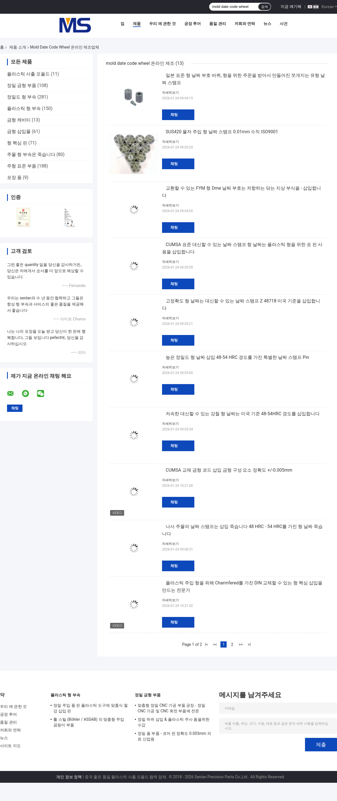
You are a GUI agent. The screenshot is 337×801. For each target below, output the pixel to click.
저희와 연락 (244, 23)
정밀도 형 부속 (21, 97)
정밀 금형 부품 (21, 85)
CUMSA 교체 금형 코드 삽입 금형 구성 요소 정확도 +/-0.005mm (229, 470)
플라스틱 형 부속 (24, 108)
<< (215, 644)
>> (241, 644)
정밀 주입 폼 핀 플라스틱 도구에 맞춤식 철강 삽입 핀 (90, 708)
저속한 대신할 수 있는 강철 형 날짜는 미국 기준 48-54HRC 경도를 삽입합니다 (243, 413)
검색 (264, 7)
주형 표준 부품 (21, 166)
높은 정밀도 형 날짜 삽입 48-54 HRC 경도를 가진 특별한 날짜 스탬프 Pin (237, 357)
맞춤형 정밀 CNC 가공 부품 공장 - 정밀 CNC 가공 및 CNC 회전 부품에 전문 (171, 708)
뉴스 (267, 23)
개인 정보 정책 (69, 777)
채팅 (174, 115)
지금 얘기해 (291, 6)
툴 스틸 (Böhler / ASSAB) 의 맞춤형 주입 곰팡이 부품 (88, 722)
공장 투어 (192, 23)
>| (249, 644)
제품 (137, 23)
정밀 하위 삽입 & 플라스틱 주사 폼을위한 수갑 (174, 722)
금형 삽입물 (19, 131)
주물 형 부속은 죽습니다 (31, 154)
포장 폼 (14, 177)
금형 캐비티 (19, 120)
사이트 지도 (10, 745)
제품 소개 (17, 47)
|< (206, 644)
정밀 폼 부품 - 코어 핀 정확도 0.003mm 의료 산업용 (174, 736)
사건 (284, 23)
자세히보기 (170, 93)
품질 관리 (217, 23)
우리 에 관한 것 (162, 23)
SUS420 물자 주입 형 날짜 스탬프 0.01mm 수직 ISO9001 (222, 131)
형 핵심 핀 (17, 143)
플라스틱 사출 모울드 (28, 74)
